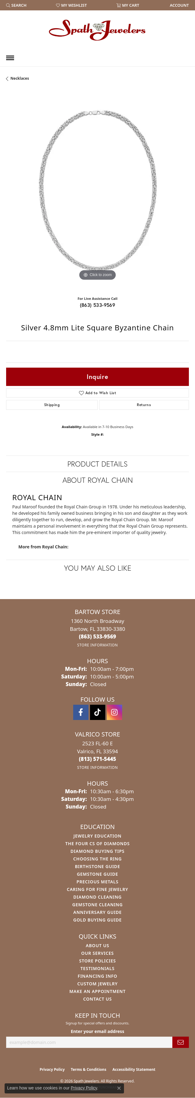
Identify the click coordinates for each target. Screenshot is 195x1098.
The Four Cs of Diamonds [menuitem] (97, 843)
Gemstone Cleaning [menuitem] (97, 904)
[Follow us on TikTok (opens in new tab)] (97, 712)
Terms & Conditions (88, 1069)
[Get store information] (97, 645)
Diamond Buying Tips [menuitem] (97, 851)
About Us (97, 945)
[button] (16, 5)
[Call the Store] (97, 636)
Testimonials (97, 968)
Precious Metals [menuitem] (97, 882)
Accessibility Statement (133, 1069)
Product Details (97, 464)
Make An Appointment (97, 991)
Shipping (52, 404)
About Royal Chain (97, 480)
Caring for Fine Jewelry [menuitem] (97, 889)
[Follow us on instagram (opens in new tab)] (114, 712)
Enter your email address (97, 1031)
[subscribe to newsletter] (180, 1042)
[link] (179, 5)
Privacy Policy (52, 1069)
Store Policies (97, 961)
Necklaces (19, 78)
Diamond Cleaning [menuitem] (97, 897)
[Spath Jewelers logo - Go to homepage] (98, 30)
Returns (144, 404)
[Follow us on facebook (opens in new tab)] (80, 712)
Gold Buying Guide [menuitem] (97, 920)
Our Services (97, 953)
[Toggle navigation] (10, 57)
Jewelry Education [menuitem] (97, 836)
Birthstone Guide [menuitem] (97, 866)
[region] (97, 191)
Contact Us (97, 999)
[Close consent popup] (119, 1088)
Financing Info (97, 976)
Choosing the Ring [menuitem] (97, 859)
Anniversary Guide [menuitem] (97, 912)
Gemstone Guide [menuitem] (97, 874)
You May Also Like (97, 568)
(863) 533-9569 (97, 305)
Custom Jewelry (97, 984)
